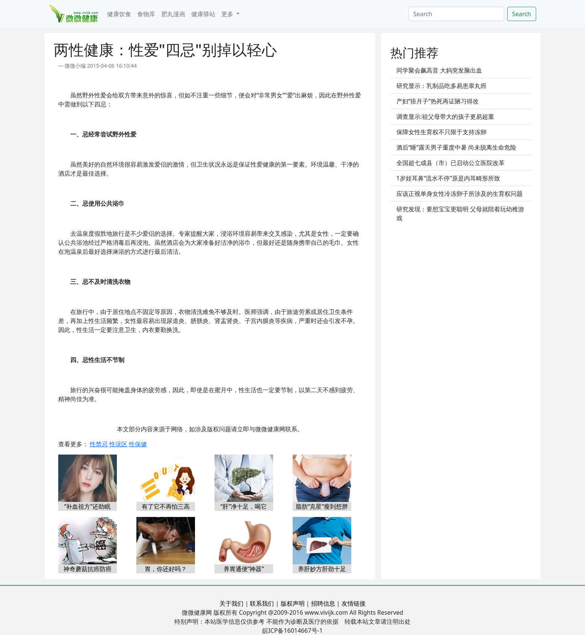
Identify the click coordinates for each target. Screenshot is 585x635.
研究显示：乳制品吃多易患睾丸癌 (441, 86)
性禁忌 (99, 444)
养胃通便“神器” (244, 569)
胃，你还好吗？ (166, 569)
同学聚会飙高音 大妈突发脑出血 (439, 70)
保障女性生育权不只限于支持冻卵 (441, 132)
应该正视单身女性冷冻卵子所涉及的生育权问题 (459, 193)
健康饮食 (119, 14)
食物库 (146, 14)
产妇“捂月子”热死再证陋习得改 (437, 101)
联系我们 (262, 603)
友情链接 (354, 603)
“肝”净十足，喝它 (244, 506)
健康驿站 (203, 14)
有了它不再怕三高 (166, 506)
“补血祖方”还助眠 (87, 506)
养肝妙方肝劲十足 (322, 569)
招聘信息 (323, 603)
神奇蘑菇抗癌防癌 (87, 569)
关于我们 (231, 603)
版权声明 (293, 603)
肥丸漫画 (173, 14)
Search (521, 14)
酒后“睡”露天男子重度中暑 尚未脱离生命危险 (456, 147)
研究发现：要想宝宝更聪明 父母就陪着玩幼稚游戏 (460, 213)
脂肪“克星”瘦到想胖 (322, 506)
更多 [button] (228, 14)
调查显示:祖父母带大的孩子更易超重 (445, 116)
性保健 (138, 444)
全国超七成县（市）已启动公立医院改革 (450, 163)
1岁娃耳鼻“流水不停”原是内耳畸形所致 (448, 178)
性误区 (118, 444)
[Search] (456, 14)
